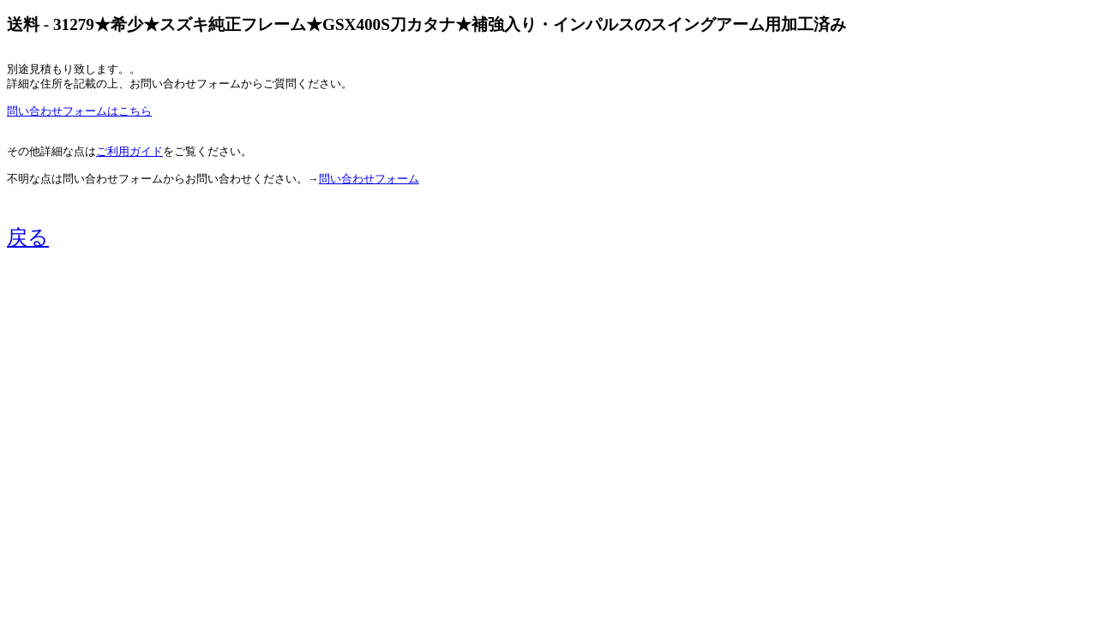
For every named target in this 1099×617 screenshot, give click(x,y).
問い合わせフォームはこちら (79, 111)
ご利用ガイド (129, 152)
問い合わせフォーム (369, 179)
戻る (28, 237)
